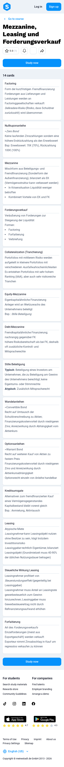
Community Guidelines (14, 694)
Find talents (38, 684)
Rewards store (10, 689)
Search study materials (15, 684)
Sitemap (29, 743)
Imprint (37, 739)
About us (51, 739)
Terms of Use (9, 739)
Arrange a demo (40, 694)
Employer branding (42, 689)
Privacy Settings (11, 743)
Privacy (25, 739)
